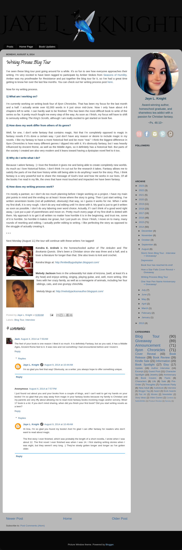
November (147, 235)
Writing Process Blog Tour (154, 277)
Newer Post (14, 518)
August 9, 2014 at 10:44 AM (58, 364)
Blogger (110, 544)
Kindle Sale (142, 360)
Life (154, 381)
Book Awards (170, 391)
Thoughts (150, 384)
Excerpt (139, 371)
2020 (142, 199)
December (147, 231)
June (144, 294)
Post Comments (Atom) (32, 525)
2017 (142, 213)
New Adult (144, 388)
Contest (170, 398)
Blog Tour (19, 320)
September (148, 244)
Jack (17, 339)
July (144, 290)
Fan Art (142, 394)
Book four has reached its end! (157, 265)
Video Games (156, 397)
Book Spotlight (144, 364)
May (144, 299)
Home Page (26, 46)
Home (67, 518)
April (144, 303)
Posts (10, 46)
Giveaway (143, 341)
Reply (18, 351)
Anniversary (170, 374)
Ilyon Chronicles (150, 350)
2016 (142, 217)
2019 (142, 204)
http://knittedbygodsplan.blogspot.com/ (77, 262)
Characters (141, 381)
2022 (142, 190)
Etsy (166, 364)
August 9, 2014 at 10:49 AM (58, 424)
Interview (30, 320)
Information (163, 360)
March (145, 308)
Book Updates (47, 46)
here (110, 82)
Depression (147, 260)
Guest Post (154, 371)
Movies (154, 394)
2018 (142, 208)
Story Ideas (140, 397)
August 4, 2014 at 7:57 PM (43, 388)
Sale (163, 381)
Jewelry (154, 374)
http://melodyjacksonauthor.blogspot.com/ (79, 291)
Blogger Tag (144, 391)
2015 (142, 222)
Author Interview (160, 368)
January (146, 317)
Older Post (119, 518)
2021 (142, 195)
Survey (168, 401)
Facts (167, 378)
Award (157, 391)
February (147, 313)
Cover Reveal (145, 353)
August (146, 249)
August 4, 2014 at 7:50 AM (34, 339)
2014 (142, 227)
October (146, 240)
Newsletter (167, 394)
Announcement (147, 345)
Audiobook (159, 388)
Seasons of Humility (114, 75)
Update (139, 368)
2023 (142, 185)
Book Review (161, 357)
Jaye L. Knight (31, 364)
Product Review (155, 401)
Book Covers (148, 378)
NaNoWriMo (140, 401)
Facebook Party (167, 384)
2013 (142, 323)
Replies (22, 358)
